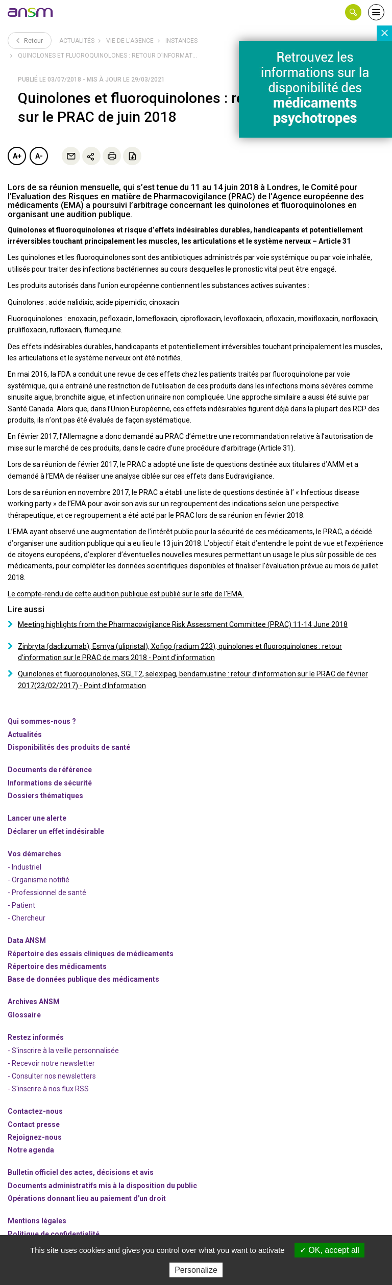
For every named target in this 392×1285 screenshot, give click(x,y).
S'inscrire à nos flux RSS (50, 1089)
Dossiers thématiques (45, 796)
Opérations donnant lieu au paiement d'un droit (87, 1198)
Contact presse (34, 1124)
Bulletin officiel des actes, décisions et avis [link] (81, 1172)
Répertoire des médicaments (57, 966)
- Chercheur (26, 918)
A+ (17, 156)
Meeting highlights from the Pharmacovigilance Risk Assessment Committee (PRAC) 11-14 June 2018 (183, 624)
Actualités (76, 40)
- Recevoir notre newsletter (51, 1063)
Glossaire (24, 1015)
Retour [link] (29, 40)
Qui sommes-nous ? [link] (42, 721)
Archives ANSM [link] (34, 1002)
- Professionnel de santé (47, 892)
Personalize (196, 1270)
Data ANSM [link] (27, 940)
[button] (353, 12)
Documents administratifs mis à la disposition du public (102, 1186)
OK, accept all (329, 1250)
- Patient (21, 905)
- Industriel (24, 867)
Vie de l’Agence (130, 40)
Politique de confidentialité (54, 1234)
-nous (35, 1137)
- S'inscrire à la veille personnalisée (63, 1050)
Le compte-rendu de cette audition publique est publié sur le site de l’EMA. (126, 594)
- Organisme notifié (38, 880)
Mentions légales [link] (37, 1221)
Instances (181, 40)
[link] (30, 12)
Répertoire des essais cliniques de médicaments (91, 954)
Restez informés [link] (36, 1037)
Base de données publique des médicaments (83, 979)
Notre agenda (31, 1150)
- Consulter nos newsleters (52, 1076)
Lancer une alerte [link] (37, 818)
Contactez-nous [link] (35, 1111)
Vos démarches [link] (34, 854)
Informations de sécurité (50, 783)
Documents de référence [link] (50, 770)
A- (39, 156)
